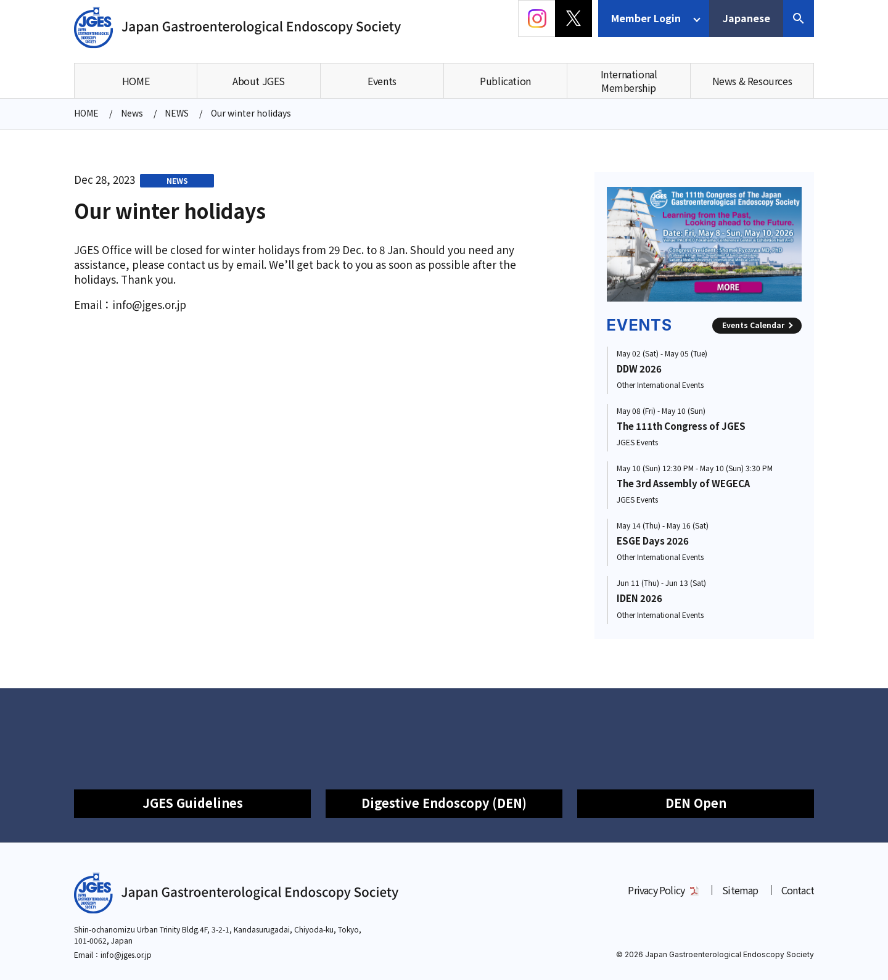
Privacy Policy (656, 890)
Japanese (746, 17)
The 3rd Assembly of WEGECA (683, 483)
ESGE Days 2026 (653, 540)
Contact (797, 890)
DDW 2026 (639, 368)
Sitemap (740, 890)
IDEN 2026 (639, 597)
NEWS (177, 180)
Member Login (646, 17)
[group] (704, 244)
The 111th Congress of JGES (681, 425)
